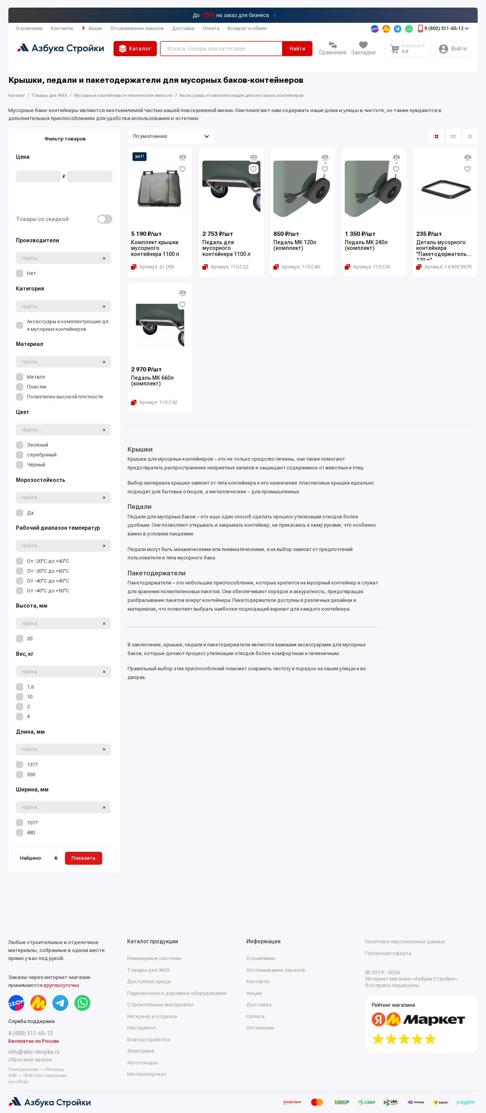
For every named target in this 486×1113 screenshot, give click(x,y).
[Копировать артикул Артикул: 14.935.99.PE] (444, 267)
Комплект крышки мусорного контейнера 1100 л (155, 248)
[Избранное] (363, 49)
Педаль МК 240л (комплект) (366, 245)
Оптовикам (260, 1028)
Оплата (211, 28)
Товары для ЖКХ (148, 970)
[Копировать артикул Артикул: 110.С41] (368, 267)
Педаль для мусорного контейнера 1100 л (226, 248)
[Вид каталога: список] (453, 136)
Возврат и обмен (247, 28)
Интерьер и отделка (152, 1016)
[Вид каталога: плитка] (436, 136)
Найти (297, 49)
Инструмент (141, 1028)
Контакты (62, 28)
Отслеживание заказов (137, 28)
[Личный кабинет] (453, 49)
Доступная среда (149, 981)
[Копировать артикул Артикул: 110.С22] (225, 267)
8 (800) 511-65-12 (443, 28)
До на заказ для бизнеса (231, 15)
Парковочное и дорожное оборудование (177, 993)
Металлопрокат (147, 1074)
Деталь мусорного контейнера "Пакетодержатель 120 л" (441, 250)
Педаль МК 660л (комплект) (152, 381)
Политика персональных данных (405, 941)
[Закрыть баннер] (288, 15)
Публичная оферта (388, 953)
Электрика (140, 1051)
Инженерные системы (154, 958)
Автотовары (142, 1062)
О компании (29, 28)
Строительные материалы (160, 1004)
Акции (91, 28)
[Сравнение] (332, 49)
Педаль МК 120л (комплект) (294, 245)
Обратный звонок (30, 1059)
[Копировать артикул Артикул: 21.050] (152, 267)
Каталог (135, 48)
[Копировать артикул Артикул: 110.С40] (296, 267)
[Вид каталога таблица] (470, 136)
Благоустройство (148, 1039)
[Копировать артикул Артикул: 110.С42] (154, 402)
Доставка (183, 28)
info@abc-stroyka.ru (34, 1052)
